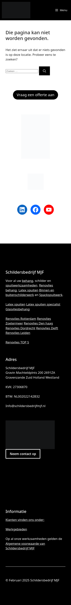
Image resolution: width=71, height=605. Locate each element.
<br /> (35, 483)
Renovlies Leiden (18, 333)
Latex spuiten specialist (43, 304)
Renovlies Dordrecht (20, 328)
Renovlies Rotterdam (21, 318)
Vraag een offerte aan (35, 94)
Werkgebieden (16, 529)
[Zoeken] (44, 70)
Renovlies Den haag (38, 323)
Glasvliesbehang (18, 309)
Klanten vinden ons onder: (25, 520)
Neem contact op (23, 454)
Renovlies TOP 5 (17, 342)
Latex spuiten (28, 290)
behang (27, 281)
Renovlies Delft (47, 328)
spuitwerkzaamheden (21, 285)
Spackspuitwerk (50, 295)
